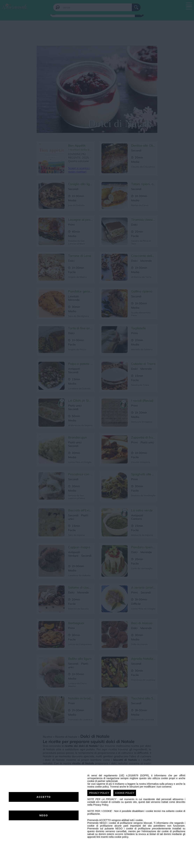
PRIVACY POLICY (99, 793)
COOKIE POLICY (124, 793)
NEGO (43, 815)
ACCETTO (43, 797)
